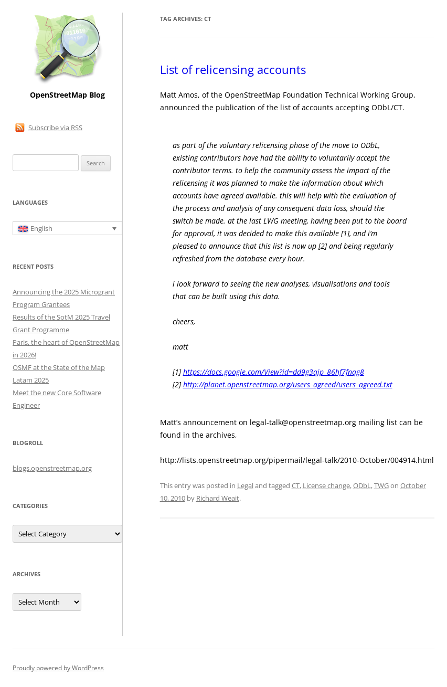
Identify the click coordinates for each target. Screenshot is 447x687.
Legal (245, 485)
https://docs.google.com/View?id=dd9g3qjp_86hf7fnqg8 (273, 372)
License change (326, 485)
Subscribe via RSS (55, 127)
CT (296, 485)
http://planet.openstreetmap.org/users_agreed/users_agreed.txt (287, 384)
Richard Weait (217, 498)
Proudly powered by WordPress (58, 667)
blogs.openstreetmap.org (52, 468)
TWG (381, 485)
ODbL (362, 485)
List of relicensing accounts (233, 69)
